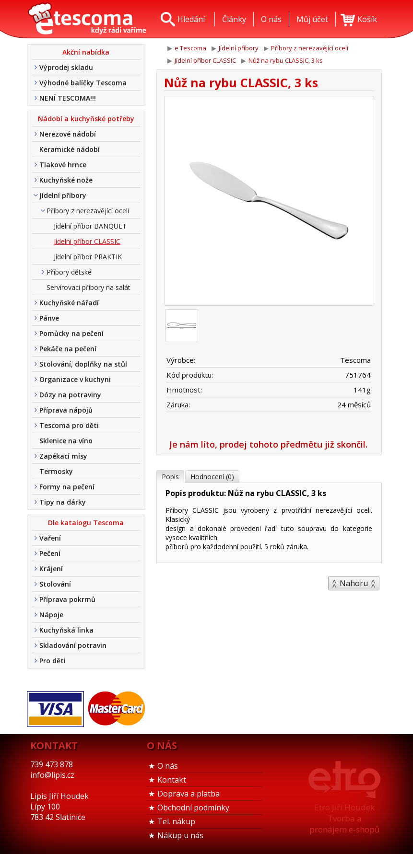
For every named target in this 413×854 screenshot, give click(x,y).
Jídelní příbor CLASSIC (87, 241)
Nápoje (51, 614)
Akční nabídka (85, 52)
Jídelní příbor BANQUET (90, 226)
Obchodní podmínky (193, 807)
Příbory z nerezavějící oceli (88, 210)
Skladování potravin (72, 645)
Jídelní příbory (62, 195)
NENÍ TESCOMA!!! (67, 98)
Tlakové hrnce (62, 164)
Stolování (55, 584)
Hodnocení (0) (212, 476)
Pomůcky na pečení (71, 333)
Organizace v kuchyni (75, 379)
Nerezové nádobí (67, 133)
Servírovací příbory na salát (88, 287)
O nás (167, 766)
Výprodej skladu (66, 67)
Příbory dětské (69, 272)
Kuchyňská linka (66, 630)
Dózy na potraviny (70, 394)
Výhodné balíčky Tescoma (83, 82)
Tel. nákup (176, 821)
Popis (170, 476)
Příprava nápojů (66, 410)
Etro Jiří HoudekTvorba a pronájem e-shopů (344, 818)
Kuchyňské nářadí (69, 302)
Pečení (49, 553)
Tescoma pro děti (69, 425)
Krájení (51, 568)
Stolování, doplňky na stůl (83, 364)
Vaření (50, 537)
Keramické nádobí (69, 149)
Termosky (56, 471)
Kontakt (171, 779)
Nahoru (354, 583)
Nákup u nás (180, 835)
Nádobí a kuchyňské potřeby (86, 118)
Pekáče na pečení (67, 348)
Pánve (49, 318)
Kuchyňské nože (66, 180)
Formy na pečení (66, 486)
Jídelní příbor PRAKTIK (88, 256)
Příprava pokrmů (67, 599)
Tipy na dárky (62, 502)
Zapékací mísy (63, 456)
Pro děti (52, 660)
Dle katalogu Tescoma (86, 522)
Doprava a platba (188, 793)
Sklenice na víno (66, 440)
